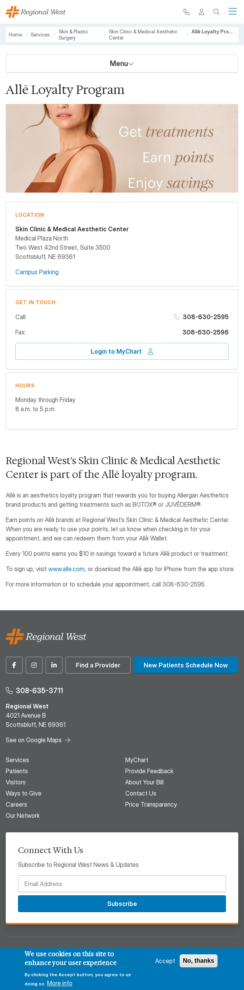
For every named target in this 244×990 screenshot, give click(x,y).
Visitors (16, 782)
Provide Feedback (149, 771)
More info (59, 983)
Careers (16, 804)
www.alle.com (66, 569)
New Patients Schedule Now (186, 665)
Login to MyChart (116, 351)
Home (15, 35)
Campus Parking (37, 272)
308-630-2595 (206, 317)
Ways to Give (23, 793)
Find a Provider (98, 665)
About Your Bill (144, 782)
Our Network (23, 815)
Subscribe (122, 904)
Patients (17, 771)
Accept (165, 961)
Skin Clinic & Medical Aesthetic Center (143, 35)
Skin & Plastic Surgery (73, 35)
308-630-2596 (205, 332)
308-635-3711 (39, 691)
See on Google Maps (34, 740)
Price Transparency (151, 804)
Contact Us (140, 793)
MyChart (136, 760)
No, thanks (199, 960)
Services (40, 35)
